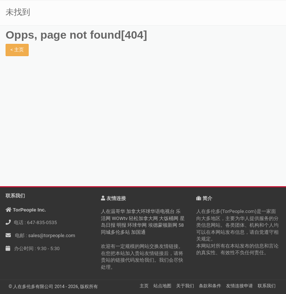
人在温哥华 (113, 211)
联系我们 (267, 285)
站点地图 (162, 285)
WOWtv (120, 218)
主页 (144, 285)
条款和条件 (210, 285)
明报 (121, 225)
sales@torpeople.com (51, 235)
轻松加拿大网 (143, 218)
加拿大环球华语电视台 (150, 211)
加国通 (138, 232)
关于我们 (185, 285)
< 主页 (17, 49)
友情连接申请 (239, 285)
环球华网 (137, 225)
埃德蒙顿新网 (162, 225)
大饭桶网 (168, 218)
